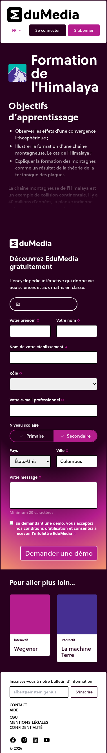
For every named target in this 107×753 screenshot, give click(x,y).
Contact (18, 705)
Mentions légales (29, 722)
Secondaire (75, 436)
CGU (14, 717)
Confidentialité (26, 727)
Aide (14, 710)
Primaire (32, 436)
